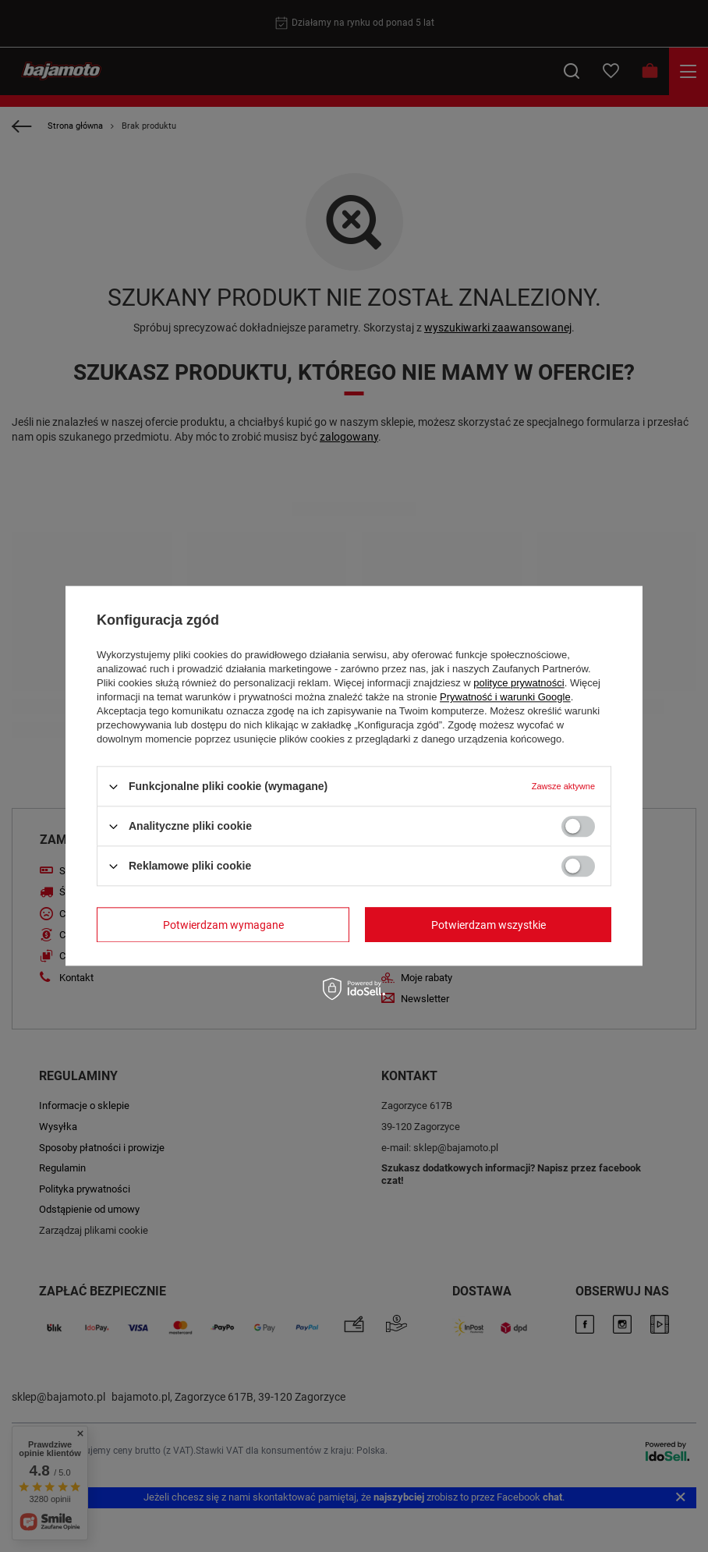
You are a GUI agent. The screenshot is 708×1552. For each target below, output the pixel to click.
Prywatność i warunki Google (505, 697)
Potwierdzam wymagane (223, 925)
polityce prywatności (518, 683)
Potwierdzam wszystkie (488, 925)
